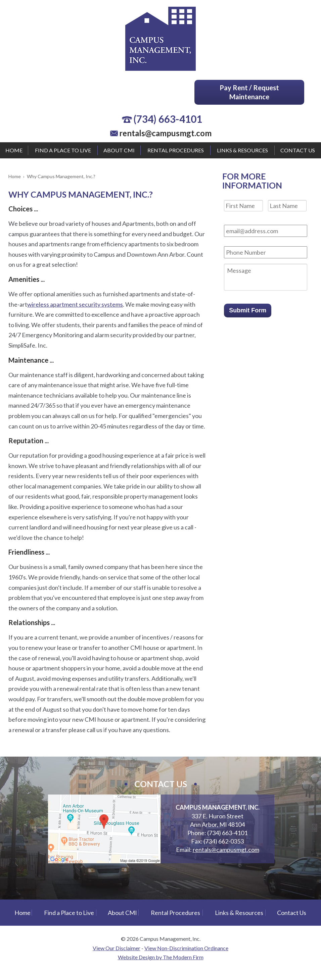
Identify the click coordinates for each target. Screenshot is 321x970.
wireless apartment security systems (75, 304)
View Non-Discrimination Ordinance (186, 948)
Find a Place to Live (63, 150)
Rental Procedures (175, 150)
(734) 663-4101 (167, 119)
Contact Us (297, 150)
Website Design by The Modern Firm (160, 957)
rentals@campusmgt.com (165, 133)
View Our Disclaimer (116, 948)
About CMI (119, 150)
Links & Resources (242, 150)
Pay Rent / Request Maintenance (249, 92)
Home (13, 150)
